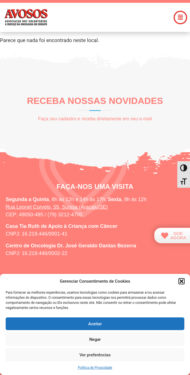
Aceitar (95, 323)
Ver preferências (95, 354)
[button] (181, 281)
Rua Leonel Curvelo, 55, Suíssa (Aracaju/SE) (57, 207)
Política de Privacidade (95, 368)
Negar (95, 339)
